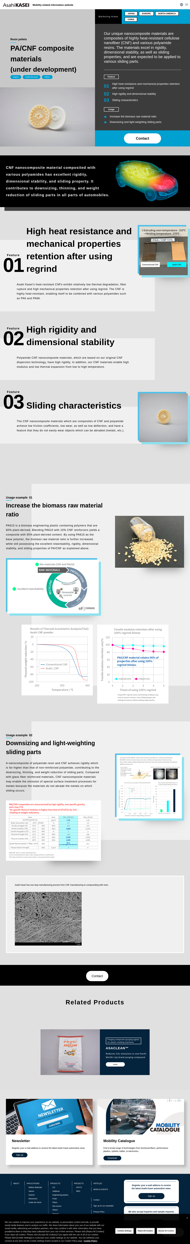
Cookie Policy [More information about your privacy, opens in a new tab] (90, 1241)
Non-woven (56, 1206)
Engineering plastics (60, 1195)
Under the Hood (35, 1202)
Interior (31, 1191)
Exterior (32, 1195)
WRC (78, 1191)
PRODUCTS (55, 1183)
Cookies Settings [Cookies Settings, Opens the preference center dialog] (125, 1231)
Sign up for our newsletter (103, 1206)
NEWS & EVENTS (100, 1189)
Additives (56, 1191)
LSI (53, 1187)
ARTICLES (97, 1183)
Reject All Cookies (145, 1231)
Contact (142, 138)
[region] (95, 1229)
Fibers (54, 1202)
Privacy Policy (98, 1212)
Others (55, 1210)
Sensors (55, 1214)
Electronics (33, 1199)
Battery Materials (35, 1187)
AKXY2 (79, 1187)
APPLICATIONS (33, 1183)
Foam (54, 1199)
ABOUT (16, 1183)
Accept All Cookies (166, 1231)
